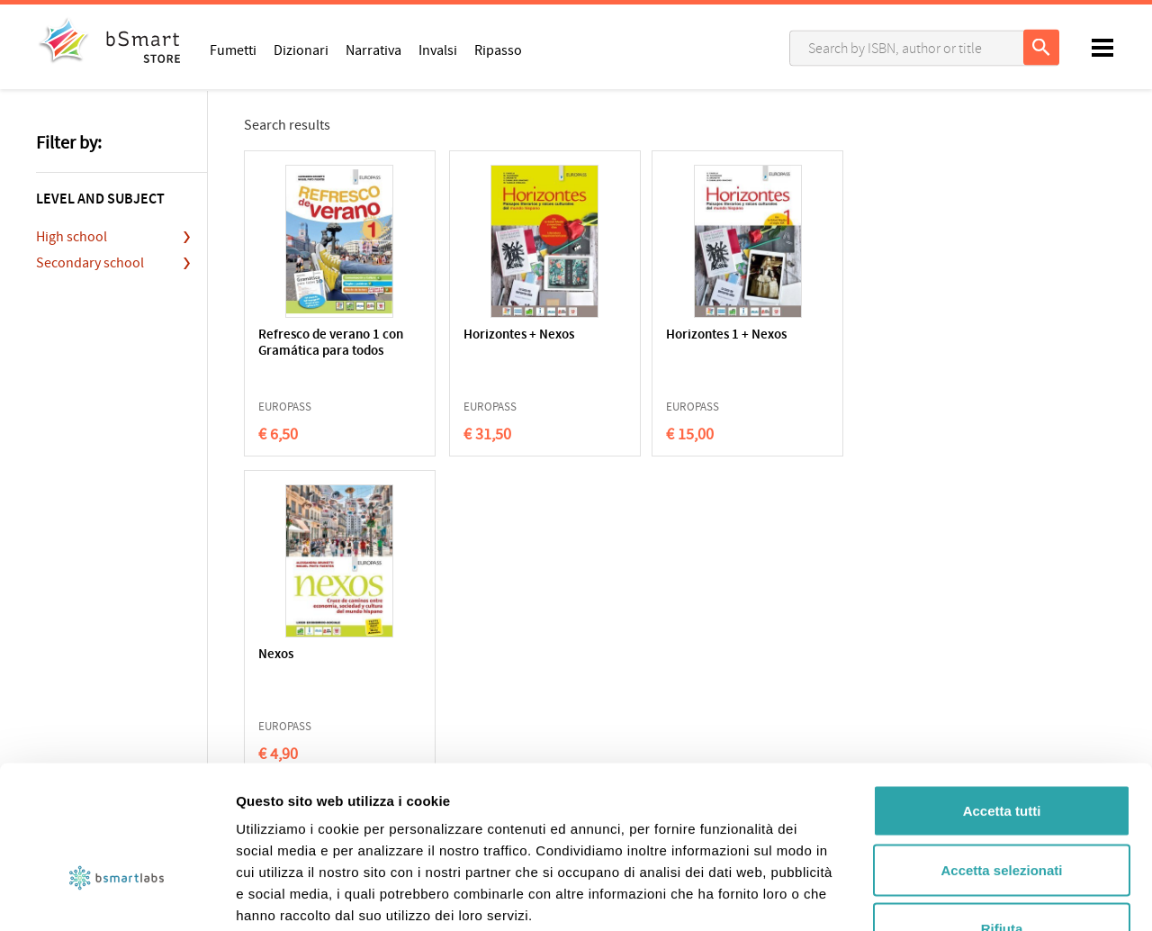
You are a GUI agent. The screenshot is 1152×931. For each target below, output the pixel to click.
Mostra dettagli (946, 895)
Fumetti (233, 50)
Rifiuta (1002, 812)
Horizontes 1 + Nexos (669, 335)
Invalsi (437, 50)
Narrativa (373, 50)
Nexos (801, 335)
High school (71, 237)
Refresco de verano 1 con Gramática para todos (319, 351)
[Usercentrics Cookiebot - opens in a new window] (116, 895)
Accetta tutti (1002, 694)
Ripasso (498, 50)
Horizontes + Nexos (489, 335)
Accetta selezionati (1001, 754)
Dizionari (301, 50)
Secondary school (90, 263)
